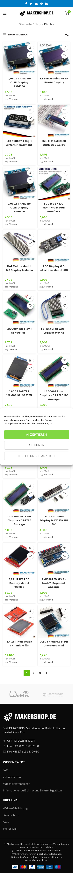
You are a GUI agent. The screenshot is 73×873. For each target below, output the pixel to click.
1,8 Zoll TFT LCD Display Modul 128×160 (19, 583)
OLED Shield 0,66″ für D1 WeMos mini (54, 643)
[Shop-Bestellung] (67, 35)
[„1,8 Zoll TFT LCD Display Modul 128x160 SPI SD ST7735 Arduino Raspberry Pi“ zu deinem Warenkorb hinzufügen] (30, 548)
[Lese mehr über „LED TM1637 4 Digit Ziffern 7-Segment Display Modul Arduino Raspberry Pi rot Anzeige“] (30, 110)
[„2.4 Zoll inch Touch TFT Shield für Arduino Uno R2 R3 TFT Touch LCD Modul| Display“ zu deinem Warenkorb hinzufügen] (30, 610)
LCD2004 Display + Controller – (19, 331)
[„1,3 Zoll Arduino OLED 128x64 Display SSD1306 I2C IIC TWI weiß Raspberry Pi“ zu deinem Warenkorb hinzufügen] (64, 47)
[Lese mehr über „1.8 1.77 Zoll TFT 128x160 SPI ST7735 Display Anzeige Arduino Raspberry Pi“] (30, 360)
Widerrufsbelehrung (15, 808)
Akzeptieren (36, 434)
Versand (13, 99)
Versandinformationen (16, 783)
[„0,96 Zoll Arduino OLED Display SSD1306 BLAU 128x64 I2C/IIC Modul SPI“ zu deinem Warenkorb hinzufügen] (30, 172)
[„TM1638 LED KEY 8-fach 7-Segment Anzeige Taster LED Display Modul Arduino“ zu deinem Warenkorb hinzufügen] (64, 548)
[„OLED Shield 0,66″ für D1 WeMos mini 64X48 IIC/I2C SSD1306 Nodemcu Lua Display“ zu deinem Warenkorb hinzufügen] (64, 610)
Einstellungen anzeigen (37, 456)
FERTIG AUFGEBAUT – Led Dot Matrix (54, 331)
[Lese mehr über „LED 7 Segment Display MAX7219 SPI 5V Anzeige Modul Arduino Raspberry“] (64, 485)
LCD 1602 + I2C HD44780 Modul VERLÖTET (54, 207)
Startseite (25, 24)
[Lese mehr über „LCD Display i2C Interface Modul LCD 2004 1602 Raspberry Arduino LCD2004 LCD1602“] (64, 235)
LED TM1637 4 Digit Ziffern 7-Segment (19, 143)
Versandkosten (61, 844)
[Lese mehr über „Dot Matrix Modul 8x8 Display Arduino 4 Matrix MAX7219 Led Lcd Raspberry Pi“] (30, 235)
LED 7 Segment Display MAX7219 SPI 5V (54, 520)
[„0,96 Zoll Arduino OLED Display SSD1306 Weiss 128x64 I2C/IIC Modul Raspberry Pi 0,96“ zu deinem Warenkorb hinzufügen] (30, 47)
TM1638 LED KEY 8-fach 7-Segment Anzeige (54, 583)
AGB (6, 821)
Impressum (10, 828)
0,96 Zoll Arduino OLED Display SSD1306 (19, 82)
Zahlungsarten (12, 777)
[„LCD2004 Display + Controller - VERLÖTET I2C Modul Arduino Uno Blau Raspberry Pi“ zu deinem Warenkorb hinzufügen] (30, 297)
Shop (38, 24)
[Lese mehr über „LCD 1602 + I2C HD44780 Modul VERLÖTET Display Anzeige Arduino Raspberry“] (64, 172)
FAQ (5, 770)
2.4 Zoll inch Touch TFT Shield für (19, 643)
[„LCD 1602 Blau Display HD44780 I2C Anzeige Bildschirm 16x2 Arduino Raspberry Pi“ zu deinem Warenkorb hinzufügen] (64, 360)
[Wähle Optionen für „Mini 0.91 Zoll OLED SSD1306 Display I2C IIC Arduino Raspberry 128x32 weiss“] (64, 110)
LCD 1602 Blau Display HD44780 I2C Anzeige (54, 395)
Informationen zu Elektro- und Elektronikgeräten (32, 790)
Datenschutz (11, 815)
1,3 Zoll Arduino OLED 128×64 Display (54, 80)
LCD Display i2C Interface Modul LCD (54, 268)
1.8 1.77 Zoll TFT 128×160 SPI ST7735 (19, 393)
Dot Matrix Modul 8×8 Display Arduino (19, 268)
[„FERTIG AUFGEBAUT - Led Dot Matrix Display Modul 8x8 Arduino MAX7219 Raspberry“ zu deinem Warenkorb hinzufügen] (64, 297)
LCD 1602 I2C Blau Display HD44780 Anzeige (19, 520)
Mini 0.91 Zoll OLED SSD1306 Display (54, 143)
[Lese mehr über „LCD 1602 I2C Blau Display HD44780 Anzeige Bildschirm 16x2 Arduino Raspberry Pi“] (30, 485)
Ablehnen (36, 445)
